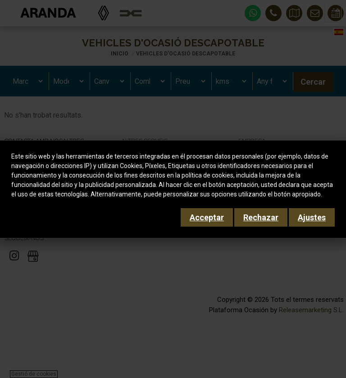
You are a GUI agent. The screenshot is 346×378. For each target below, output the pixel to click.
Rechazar (260, 217)
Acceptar (207, 217)
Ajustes (312, 217)
